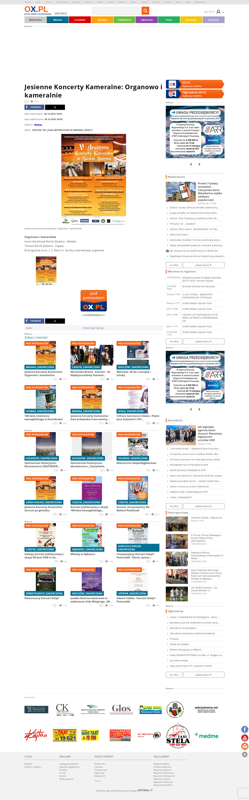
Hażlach (100, 2)
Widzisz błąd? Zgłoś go (93, 328)
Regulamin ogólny (161, 763)
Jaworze (133, 2)
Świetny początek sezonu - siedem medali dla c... (196, 481)
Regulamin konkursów (163, 782)
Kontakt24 (80, 20)
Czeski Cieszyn (62, 2)
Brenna (27, 2)
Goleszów (88, 2)
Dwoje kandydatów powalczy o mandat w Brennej (196, 245)
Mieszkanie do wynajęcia (183, 628)
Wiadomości (35, 20)
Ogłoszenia (147, 20)
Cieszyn (48, 2)
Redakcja (28, 763)
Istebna (111, 2)
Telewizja (102, 20)
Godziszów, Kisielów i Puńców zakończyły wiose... (196, 239)
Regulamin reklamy (162, 779)
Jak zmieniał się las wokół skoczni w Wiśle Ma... (194, 250)
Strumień (167, 2)
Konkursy (214, 20)
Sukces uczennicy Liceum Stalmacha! (189, 486)
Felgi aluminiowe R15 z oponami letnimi (191, 665)
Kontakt (62, 776)
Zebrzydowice (199, 2)
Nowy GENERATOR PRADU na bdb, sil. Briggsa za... (196, 655)
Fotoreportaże (178, 512)
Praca (169, 20)
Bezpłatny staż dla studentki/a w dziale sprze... (195, 622)
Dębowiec (76, 2)
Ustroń (178, 2)
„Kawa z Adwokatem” (181, 497)
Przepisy (174, 638)
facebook (33, 107)
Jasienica (122, 2)
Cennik (62, 773)
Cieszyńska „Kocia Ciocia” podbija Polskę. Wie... (195, 454)
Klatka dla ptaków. (179, 644)
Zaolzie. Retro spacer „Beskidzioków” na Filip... (194, 229)
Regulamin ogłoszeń (162, 770)
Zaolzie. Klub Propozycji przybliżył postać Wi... (194, 218)
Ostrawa (144, 2)
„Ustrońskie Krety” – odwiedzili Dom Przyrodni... (195, 448)
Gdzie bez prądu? (179, 234)
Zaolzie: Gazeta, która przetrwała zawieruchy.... (195, 207)
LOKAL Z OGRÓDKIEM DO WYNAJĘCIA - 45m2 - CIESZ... (194, 617)
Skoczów (155, 2)
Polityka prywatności (163, 766)
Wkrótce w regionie (182, 271)
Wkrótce (57, 20)
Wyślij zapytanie (66, 779)
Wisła (187, 2)
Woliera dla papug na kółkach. (186, 649)
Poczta (97, 780)
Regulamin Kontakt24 (163, 785)
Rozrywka (191, 20)
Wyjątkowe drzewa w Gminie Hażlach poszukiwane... (197, 256)
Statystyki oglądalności (69, 766)
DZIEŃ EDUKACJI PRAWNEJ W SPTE (188, 470)
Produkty (63, 770)
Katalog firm (124, 20)
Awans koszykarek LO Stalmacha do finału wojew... (196, 475)
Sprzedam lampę (179, 660)
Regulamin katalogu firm (164, 776)
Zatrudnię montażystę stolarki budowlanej (192, 633)
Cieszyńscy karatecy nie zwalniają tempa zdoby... (196, 459)
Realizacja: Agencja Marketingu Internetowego (124, 790)
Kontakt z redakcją (32, 766)
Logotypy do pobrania (68, 763)
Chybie (37, 2)
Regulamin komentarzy (164, 773)
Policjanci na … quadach (182, 223)
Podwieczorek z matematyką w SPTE (189, 491)
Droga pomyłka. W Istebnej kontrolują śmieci (193, 212)
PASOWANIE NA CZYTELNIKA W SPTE (189, 464)
